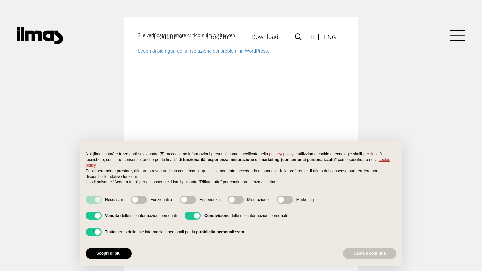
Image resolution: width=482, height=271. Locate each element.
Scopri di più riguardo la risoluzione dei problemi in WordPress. (203, 51)
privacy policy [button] (281, 154)
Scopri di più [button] (108, 253)
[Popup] (298, 37)
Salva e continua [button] (370, 253)
